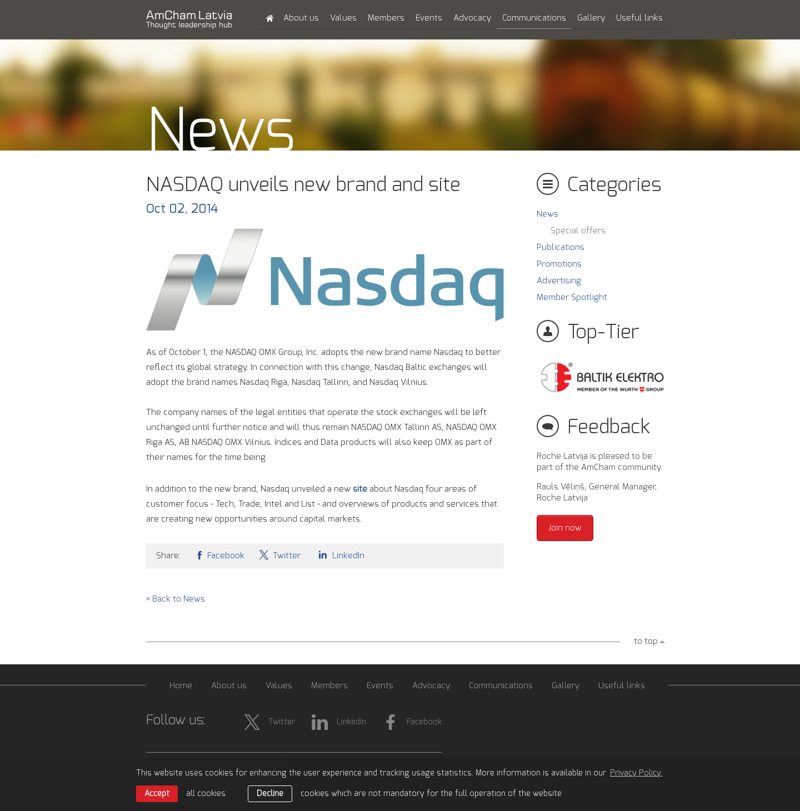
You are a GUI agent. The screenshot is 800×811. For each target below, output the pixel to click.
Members (386, 18)
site (361, 489)
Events (429, 18)
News (547, 214)
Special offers (578, 231)
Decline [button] (270, 794)
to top (646, 641)
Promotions (559, 264)
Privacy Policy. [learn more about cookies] (636, 773)
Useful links (639, 18)
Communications (534, 18)
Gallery (591, 18)
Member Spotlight (572, 297)
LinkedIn (339, 555)
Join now (565, 528)
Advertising (559, 281)
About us (301, 18)
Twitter (279, 555)
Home (180, 686)
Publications (560, 247)
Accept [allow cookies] (156, 794)
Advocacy (472, 18)
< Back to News (175, 599)
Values (343, 18)
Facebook (219, 555)
